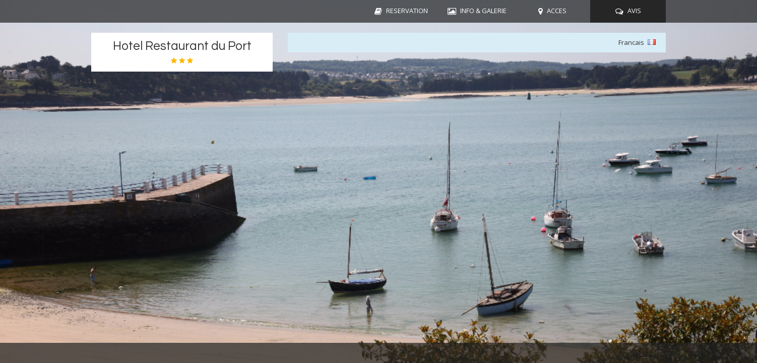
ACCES (556, 10)
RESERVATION (407, 10)
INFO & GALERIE (483, 10)
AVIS (634, 10)
